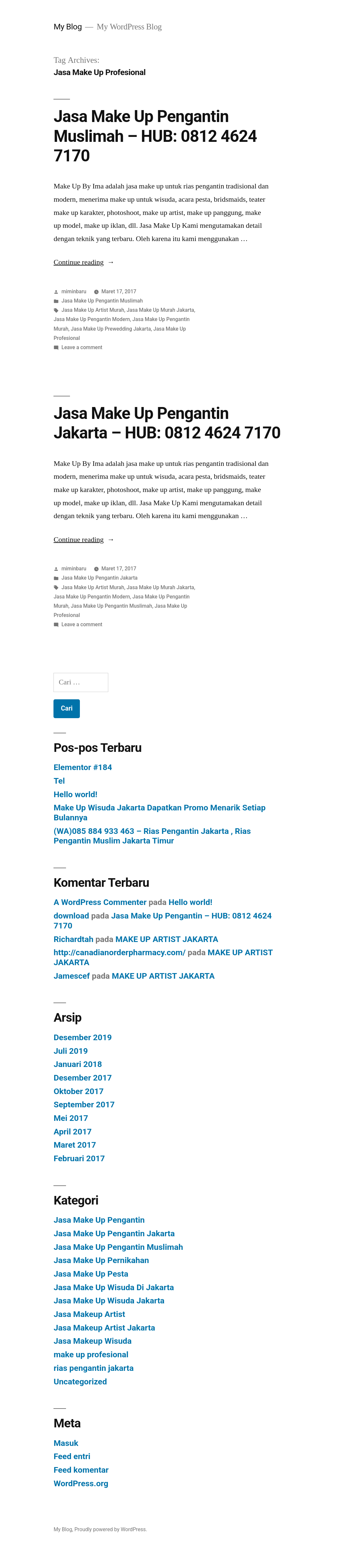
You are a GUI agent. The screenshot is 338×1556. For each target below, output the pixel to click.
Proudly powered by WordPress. (110, 1529)
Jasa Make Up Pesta (90, 1274)
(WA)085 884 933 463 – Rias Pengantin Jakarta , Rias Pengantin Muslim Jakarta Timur (152, 836)
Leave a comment (81, 347)
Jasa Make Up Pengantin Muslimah (102, 301)
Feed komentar (81, 1470)
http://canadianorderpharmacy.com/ (119, 952)
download (71, 916)
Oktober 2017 (78, 1091)
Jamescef (71, 976)
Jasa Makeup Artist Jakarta (104, 1327)
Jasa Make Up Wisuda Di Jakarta (113, 1287)
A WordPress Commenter (100, 902)
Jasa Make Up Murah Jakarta (160, 310)
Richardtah (73, 939)
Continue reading (84, 262)
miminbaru (73, 291)
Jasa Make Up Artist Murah (92, 310)
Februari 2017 (79, 1158)
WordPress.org (80, 1483)
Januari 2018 (77, 1064)
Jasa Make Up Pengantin (99, 1220)
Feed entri (71, 1456)
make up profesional (90, 1354)
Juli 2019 (70, 1051)
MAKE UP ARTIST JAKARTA (167, 939)
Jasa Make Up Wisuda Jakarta (108, 1300)
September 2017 (84, 1104)
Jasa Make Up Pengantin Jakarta (99, 578)
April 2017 (72, 1131)
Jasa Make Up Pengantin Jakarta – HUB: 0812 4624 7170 (167, 423)
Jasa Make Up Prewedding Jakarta (111, 329)
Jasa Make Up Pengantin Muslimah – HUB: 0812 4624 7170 (155, 136)
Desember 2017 (82, 1078)
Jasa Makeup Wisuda (92, 1341)
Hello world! (75, 794)
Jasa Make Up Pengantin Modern (91, 319)
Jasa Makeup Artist (89, 1314)
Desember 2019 (82, 1037)
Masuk (65, 1443)
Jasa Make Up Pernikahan (101, 1260)
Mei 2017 (70, 1118)
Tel (59, 781)
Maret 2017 (74, 1145)
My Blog (67, 26)
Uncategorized (80, 1381)
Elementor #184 (82, 767)
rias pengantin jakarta (93, 1368)
